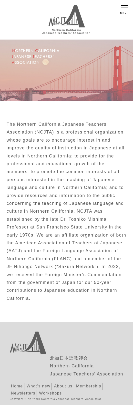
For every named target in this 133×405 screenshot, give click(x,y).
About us (63, 386)
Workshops (50, 393)
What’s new (38, 386)
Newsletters (23, 393)
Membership (88, 386)
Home (17, 386)
